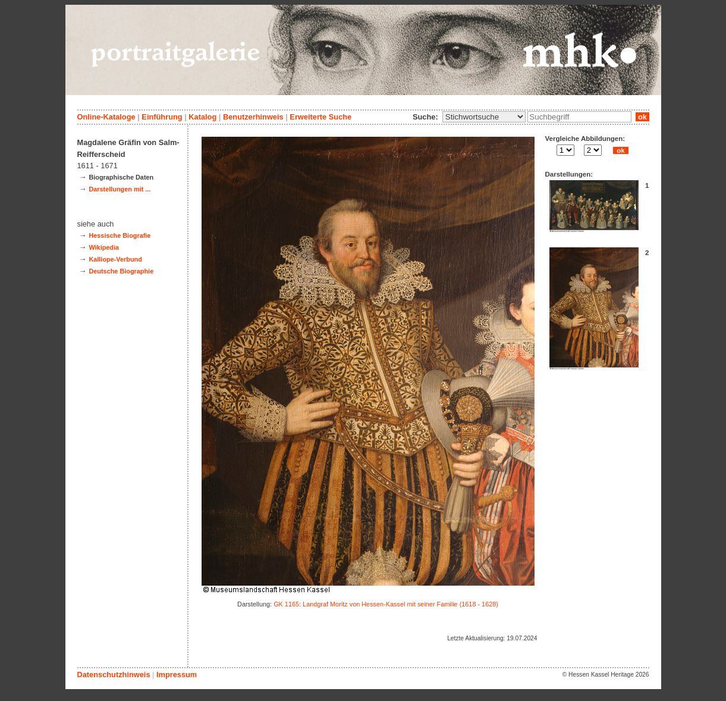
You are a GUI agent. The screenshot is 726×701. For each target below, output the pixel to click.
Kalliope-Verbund (115, 259)
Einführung (162, 116)
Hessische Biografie (119, 235)
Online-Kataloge (106, 116)
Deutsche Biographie (121, 271)
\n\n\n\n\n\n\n (484, 116)
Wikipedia (104, 247)
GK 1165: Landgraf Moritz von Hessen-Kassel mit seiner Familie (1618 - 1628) (386, 604)
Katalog (202, 116)
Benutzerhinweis (253, 116)
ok (642, 116)
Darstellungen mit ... (119, 189)
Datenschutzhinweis (113, 674)
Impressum (176, 674)
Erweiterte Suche (320, 116)
